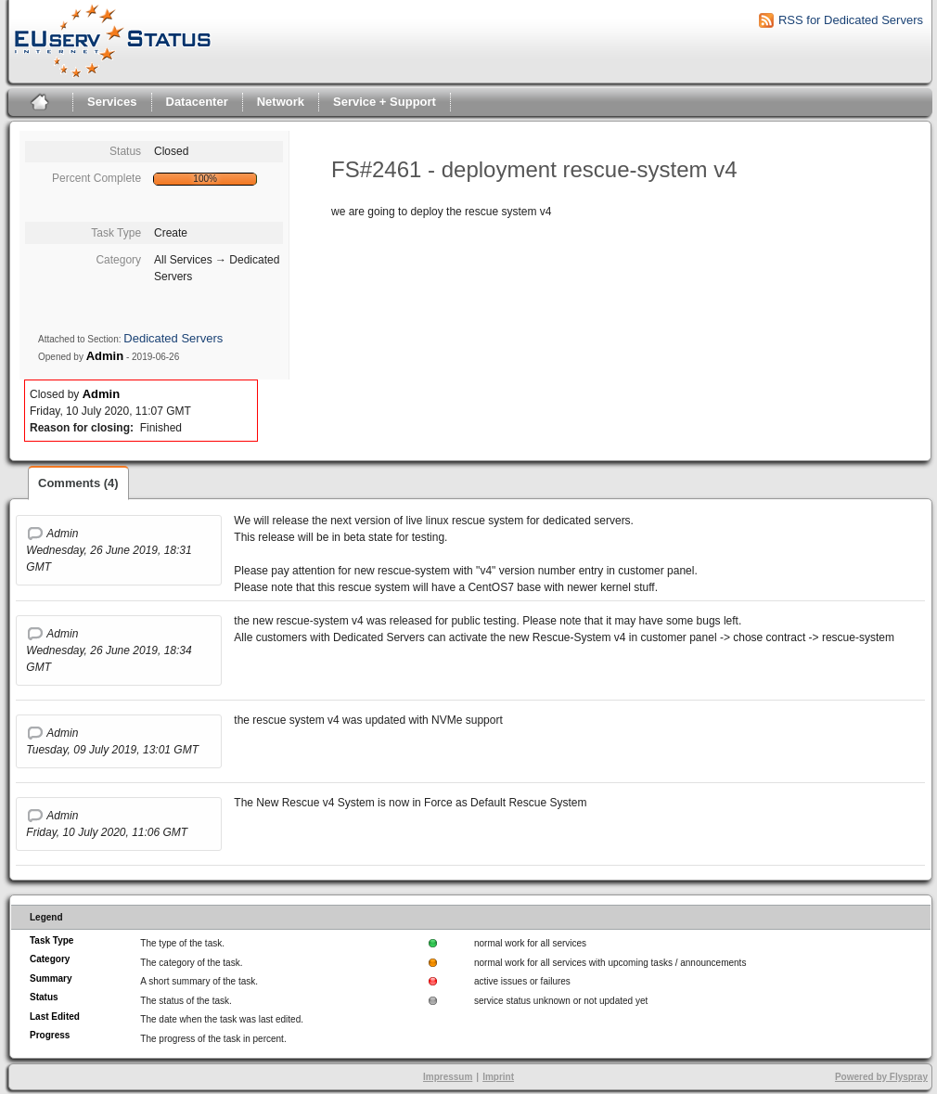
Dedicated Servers (173, 338)
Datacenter (197, 102)
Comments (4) (78, 483)
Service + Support (384, 102)
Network (280, 102)
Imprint (498, 1077)
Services (112, 102)
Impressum (447, 1077)
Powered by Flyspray (881, 1077)
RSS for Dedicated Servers (850, 20)
